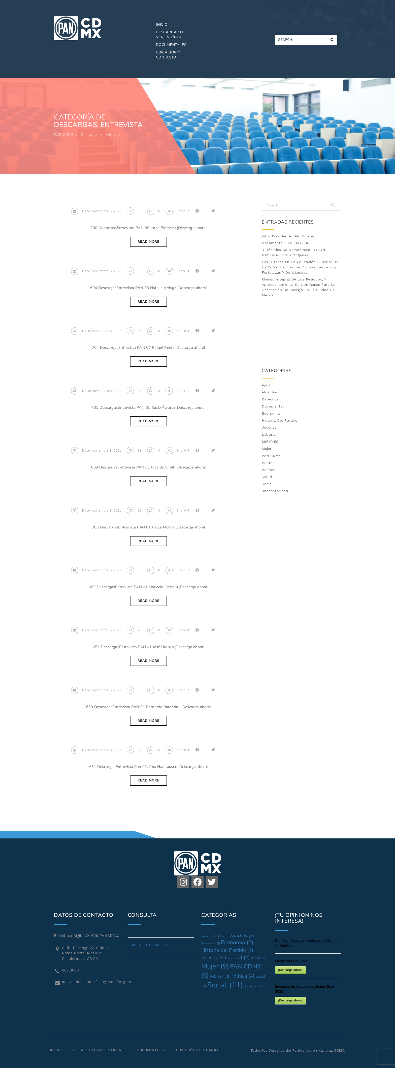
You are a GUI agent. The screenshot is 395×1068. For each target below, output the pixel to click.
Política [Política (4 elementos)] (242, 975)
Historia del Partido (280, 420)
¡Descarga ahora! (290, 970)
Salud (267, 477)
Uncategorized (275, 491)
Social (267, 484)
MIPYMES (270, 441)
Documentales (171, 44)
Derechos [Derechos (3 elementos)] (241, 935)
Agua (266, 385)
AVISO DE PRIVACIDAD (151, 945)
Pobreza (269, 463)
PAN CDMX (271, 456)
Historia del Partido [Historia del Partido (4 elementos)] (227, 950)
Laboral (269, 434)
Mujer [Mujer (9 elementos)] (215, 966)
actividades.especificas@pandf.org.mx (91, 982)
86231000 (70, 970)
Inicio (162, 24)
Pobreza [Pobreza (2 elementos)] (219, 976)
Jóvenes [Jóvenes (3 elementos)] (212, 958)
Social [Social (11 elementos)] (225, 985)
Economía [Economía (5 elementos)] (237, 942)
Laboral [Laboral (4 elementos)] (237, 957)
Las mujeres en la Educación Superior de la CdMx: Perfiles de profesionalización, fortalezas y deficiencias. (300, 267)
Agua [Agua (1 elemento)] (206, 936)
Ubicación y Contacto (168, 55)
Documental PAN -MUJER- (286, 243)
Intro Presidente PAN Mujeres (288, 236)
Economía (271, 413)
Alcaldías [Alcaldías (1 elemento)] (220, 936)
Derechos (270, 399)
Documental (273, 406)
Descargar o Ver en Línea (169, 35)
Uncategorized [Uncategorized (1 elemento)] (254, 986)
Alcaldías (270, 392)
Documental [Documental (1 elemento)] (210, 943)
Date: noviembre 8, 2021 (96, 211)
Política (268, 470)
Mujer (267, 449)
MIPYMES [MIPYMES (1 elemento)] (258, 958)
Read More (148, 241)
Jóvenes (269, 427)
